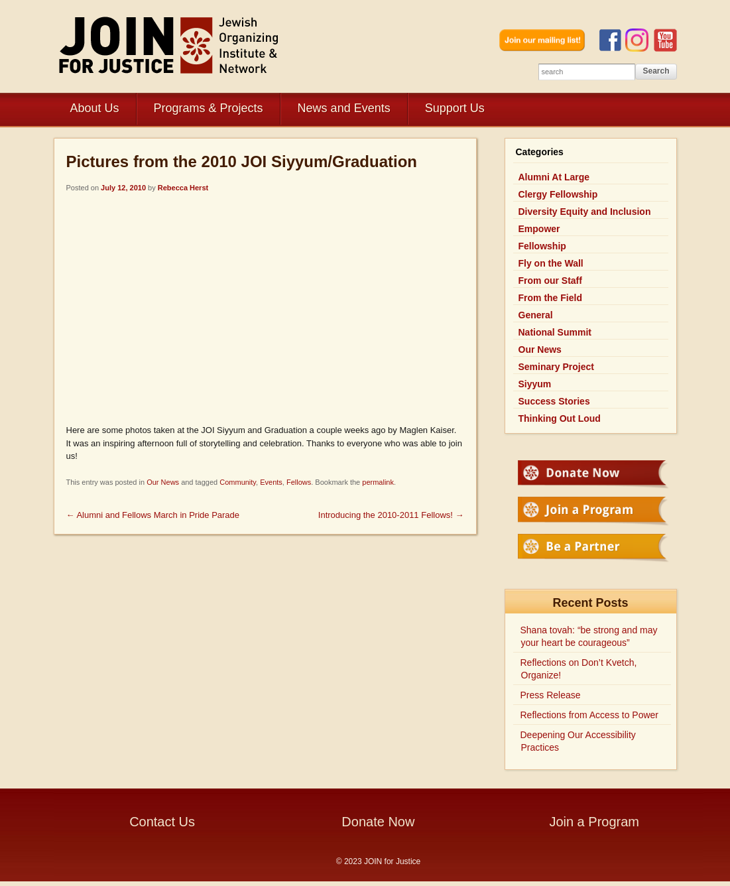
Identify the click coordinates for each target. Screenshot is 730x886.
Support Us (455, 108)
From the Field (550, 297)
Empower (539, 228)
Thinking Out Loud (559, 418)
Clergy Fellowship (558, 194)
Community (237, 482)
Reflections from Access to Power (589, 715)
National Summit (554, 332)
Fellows (298, 482)
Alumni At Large (554, 177)
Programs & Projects (208, 108)
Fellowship (542, 246)
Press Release (550, 695)
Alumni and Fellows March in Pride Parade (153, 515)
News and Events (344, 108)
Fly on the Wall (550, 263)
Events (271, 482)
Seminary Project (556, 366)
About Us (94, 108)
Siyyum (535, 384)
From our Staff (550, 280)
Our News (163, 482)
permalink (378, 482)
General (535, 315)
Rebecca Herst (183, 188)
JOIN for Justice (170, 45)
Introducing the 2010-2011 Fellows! (391, 515)
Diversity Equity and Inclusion (584, 211)
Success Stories (554, 401)
